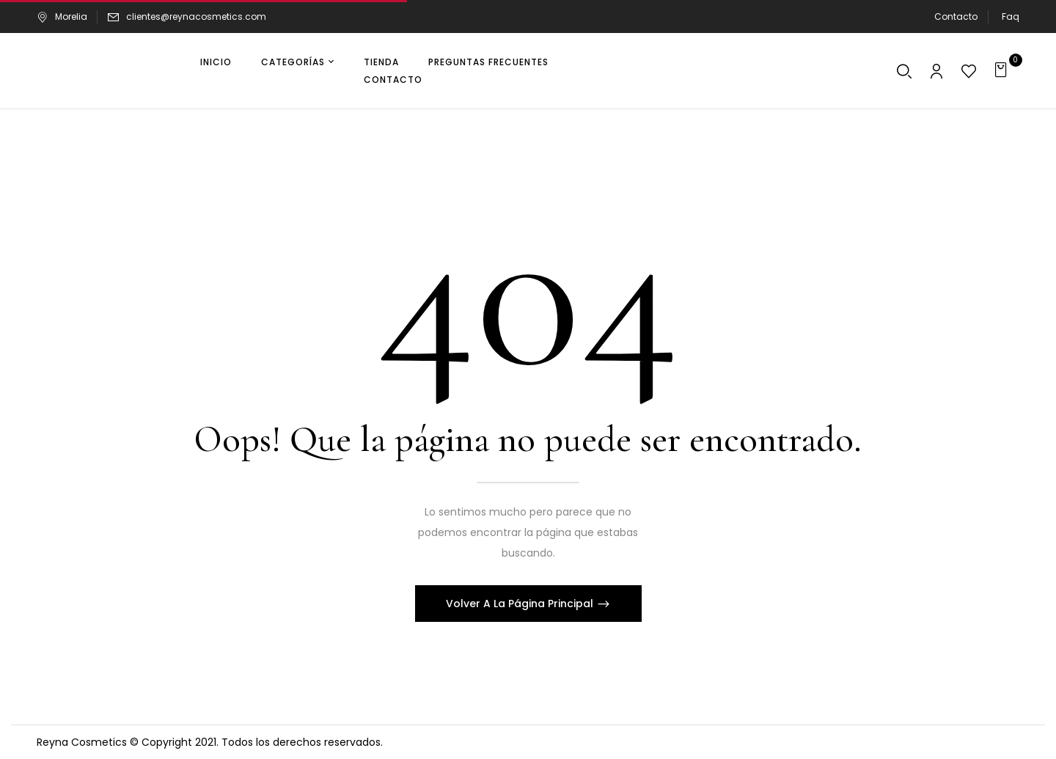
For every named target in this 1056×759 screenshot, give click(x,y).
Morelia (62, 16)
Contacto (956, 16)
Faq (1010, 16)
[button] (1003, 71)
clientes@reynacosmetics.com (196, 16)
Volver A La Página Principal (521, 603)
